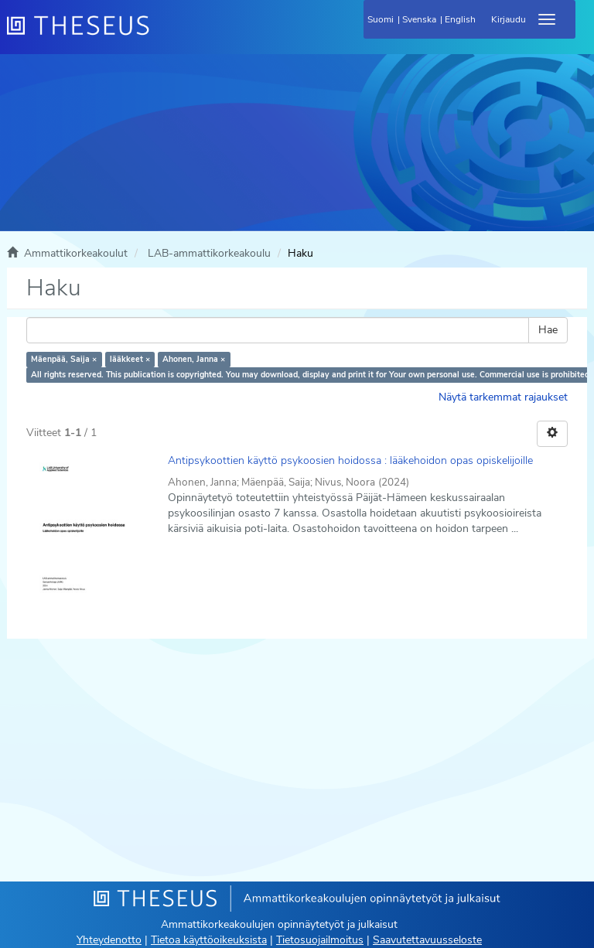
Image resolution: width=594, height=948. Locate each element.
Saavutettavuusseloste (427, 940)
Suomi (380, 19)
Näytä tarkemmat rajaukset (503, 397)
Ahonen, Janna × (193, 359)
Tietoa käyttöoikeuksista (209, 940)
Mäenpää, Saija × (64, 359)
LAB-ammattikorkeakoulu (209, 253)
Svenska (419, 19)
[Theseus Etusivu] (161, 34)
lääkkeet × (130, 359)
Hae (548, 329)
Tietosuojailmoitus (320, 940)
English (460, 19)
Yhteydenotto (109, 940)
